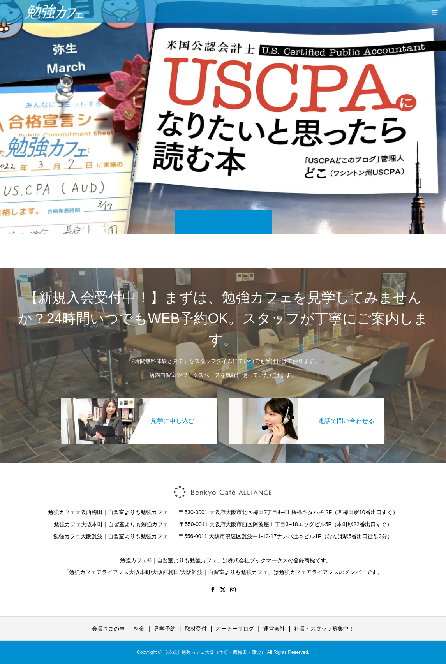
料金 (139, 628)
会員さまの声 (108, 628)
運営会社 (274, 628)
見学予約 (165, 628)
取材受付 (196, 628)
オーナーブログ (235, 628)
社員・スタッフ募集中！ (324, 628)
